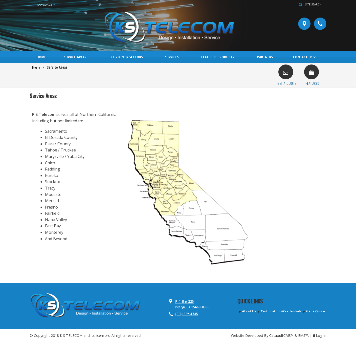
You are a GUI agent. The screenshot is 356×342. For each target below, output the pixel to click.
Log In (321, 335)
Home (41, 56)
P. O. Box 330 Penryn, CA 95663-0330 (192, 304)
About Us (249, 311)
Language (46, 4)
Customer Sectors (127, 56)
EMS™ (303, 335)
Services (172, 56)
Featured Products (217, 56)
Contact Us (302, 56)
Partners (265, 56)
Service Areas (75, 56)
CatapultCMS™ (281, 335)
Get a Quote (315, 311)
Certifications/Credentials (281, 311)
